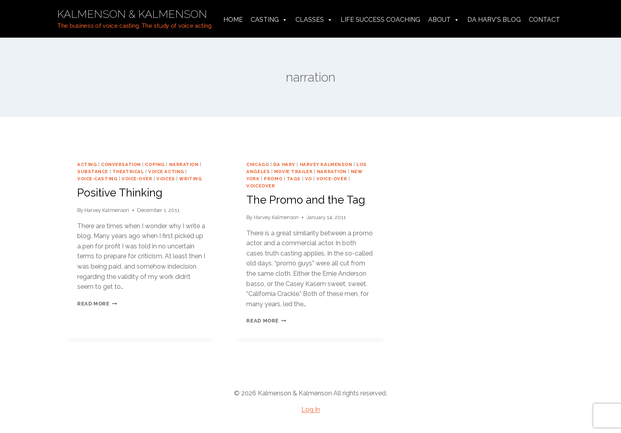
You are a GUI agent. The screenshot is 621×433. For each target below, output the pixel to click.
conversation (121, 164)
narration (184, 164)
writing (190, 178)
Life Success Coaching (380, 19)
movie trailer (293, 171)
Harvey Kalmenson (106, 210)
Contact (544, 19)
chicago (257, 164)
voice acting (166, 171)
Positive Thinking (119, 192)
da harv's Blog (494, 19)
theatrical (128, 171)
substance (92, 171)
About (443, 20)
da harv (284, 164)
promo (273, 178)
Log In (310, 409)
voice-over (137, 178)
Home (233, 19)
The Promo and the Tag (305, 199)
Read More (97, 304)
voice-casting (97, 178)
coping (154, 164)
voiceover (260, 186)
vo (308, 178)
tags (294, 178)
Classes (314, 20)
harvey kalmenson (326, 164)
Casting (269, 20)
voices (165, 178)
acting (87, 164)
